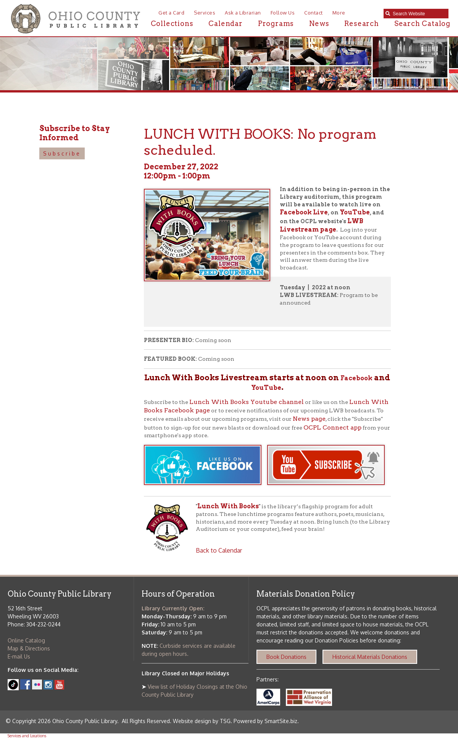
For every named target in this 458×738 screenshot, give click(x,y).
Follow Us (283, 13)
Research (361, 23)
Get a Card (171, 13)
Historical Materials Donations (369, 657)
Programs (276, 23)
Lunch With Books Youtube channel (246, 401)
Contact (313, 13)
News (319, 23)
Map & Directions (29, 648)
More (338, 13)
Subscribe (62, 153)
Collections (172, 23)
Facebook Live (304, 212)
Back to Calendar (219, 550)
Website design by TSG (202, 721)
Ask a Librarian (243, 13)
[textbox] (418, 14)
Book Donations (286, 657)
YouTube (355, 212)
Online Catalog (26, 640)
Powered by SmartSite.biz (265, 721)
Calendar (225, 23)
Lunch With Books (228, 506)
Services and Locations (27, 735)
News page (309, 418)
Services (204, 13)
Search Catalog (422, 23)
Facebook (356, 378)
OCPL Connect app (332, 427)
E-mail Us (19, 656)
